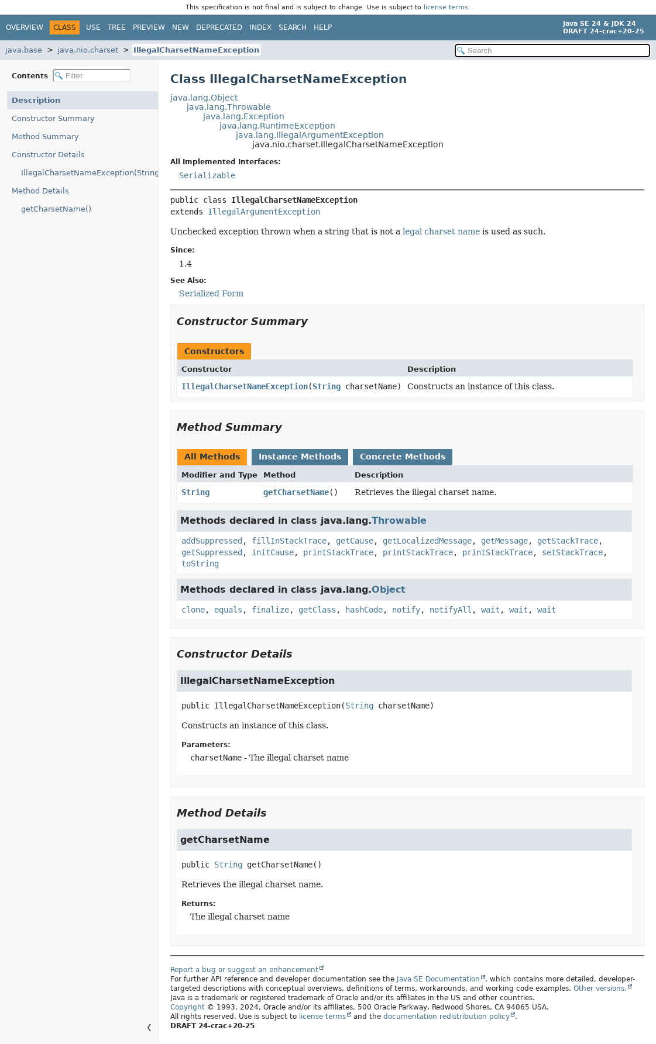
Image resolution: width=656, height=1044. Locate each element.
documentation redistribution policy (446, 1016)
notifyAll (451, 609)
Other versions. (600, 988)
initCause (273, 552)
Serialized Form (211, 293)
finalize (270, 609)
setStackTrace (572, 552)
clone (193, 609)
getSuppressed (211, 552)
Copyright (187, 1007)
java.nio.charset (87, 50)
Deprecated (219, 27)
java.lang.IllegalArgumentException (310, 135)
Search (293, 27)
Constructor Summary (53, 118)
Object (389, 589)
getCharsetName (296, 492)
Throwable (399, 520)
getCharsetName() (56, 209)
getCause (354, 540)
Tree (117, 27)
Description (36, 100)
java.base (23, 50)
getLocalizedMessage (427, 540)
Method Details (40, 190)
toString (200, 563)
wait (490, 609)
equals (228, 609)
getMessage (504, 540)
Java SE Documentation (438, 979)
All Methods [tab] (212, 456)
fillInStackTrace (289, 540)
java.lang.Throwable (229, 107)
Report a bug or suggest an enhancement (244, 970)
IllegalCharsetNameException (196, 50)
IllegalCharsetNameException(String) (89, 172)
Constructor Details (48, 154)
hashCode (364, 609)
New (180, 27)
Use (93, 27)
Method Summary (45, 136)
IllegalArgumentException (264, 211)
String (326, 386)
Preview (149, 27)
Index (260, 27)
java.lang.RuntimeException (277, 125)
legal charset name (441, 231)
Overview (24, 27)
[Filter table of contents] (92, 75)
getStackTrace (567, 540)
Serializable (207, 175)
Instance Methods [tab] (300, 456)
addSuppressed (211, 540)
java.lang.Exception (243, 116)
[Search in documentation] (552, 50)
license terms (446, 7)
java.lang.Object (204, 97)
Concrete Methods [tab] (402, 456)
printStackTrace (338, 552)
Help (323, 27)
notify (406, 609)
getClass (317, 609)
